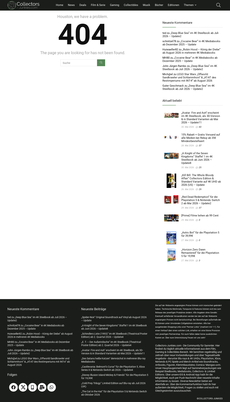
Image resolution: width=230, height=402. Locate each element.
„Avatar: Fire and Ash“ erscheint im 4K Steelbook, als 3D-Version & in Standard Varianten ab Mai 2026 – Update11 (200, 117)
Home (59, 5)
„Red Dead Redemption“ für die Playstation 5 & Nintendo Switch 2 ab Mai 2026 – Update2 (200, 200)
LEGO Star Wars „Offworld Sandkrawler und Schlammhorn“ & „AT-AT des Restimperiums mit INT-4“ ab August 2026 (189, 77)
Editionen (173, 5)
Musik (146, 5)
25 (200, 167)
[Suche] (101, 62)
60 (200, 127)
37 (200, 145)
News (71, 5)
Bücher (159, 5)
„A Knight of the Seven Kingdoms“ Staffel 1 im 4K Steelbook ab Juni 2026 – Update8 (197, 158)
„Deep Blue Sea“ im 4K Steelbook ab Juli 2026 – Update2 (189, 67)
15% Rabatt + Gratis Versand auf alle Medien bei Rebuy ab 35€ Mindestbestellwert (200, 138)
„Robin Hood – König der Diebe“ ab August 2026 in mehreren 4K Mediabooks (191, 51)
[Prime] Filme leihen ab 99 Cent (199, 215)
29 (200, 189)
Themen (189, 5)
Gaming (114, 5)
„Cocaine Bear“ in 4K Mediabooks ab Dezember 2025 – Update (191, 43)
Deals (82, 5)
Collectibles (131, 5)
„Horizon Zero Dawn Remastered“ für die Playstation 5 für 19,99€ (200, 253)
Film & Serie (98, 5)
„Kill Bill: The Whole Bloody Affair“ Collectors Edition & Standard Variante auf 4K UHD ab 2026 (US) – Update (201, 180)
